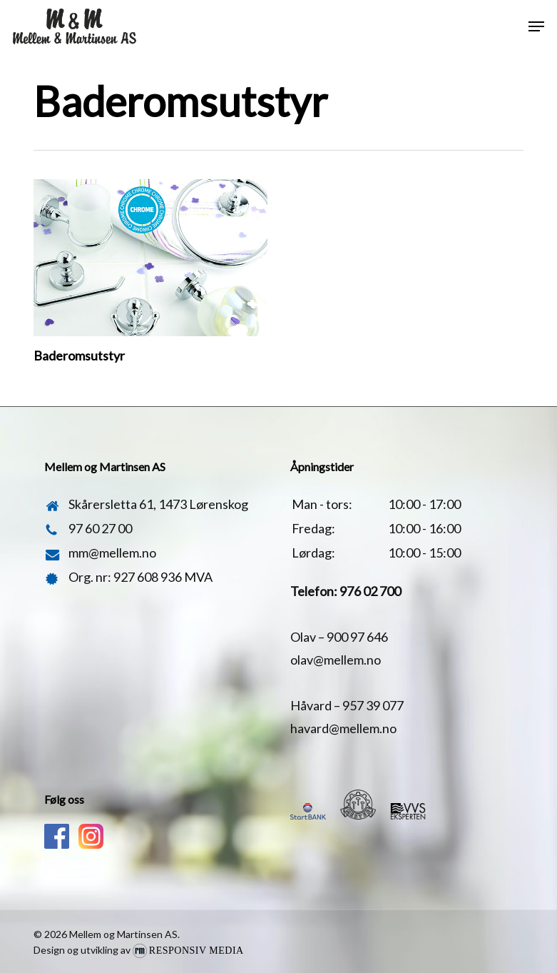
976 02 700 (370, 591)
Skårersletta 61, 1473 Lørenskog (158, 504)
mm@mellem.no (112, 552)
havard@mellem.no (343, 728)
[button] (536, 26)
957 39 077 (373, 705)
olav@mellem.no (335, 659)
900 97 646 (357, 637)
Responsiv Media (196, 950)
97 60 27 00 (100, 528)
